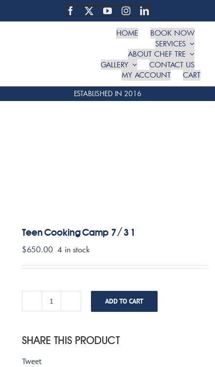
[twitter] (89, 10)
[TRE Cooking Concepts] (52, 42)
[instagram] (126, 10)
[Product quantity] (51, 301)
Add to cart (124, 301)
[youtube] (107, 10)
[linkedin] (144, 10)
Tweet (31, 361)
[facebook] (70, 10)
